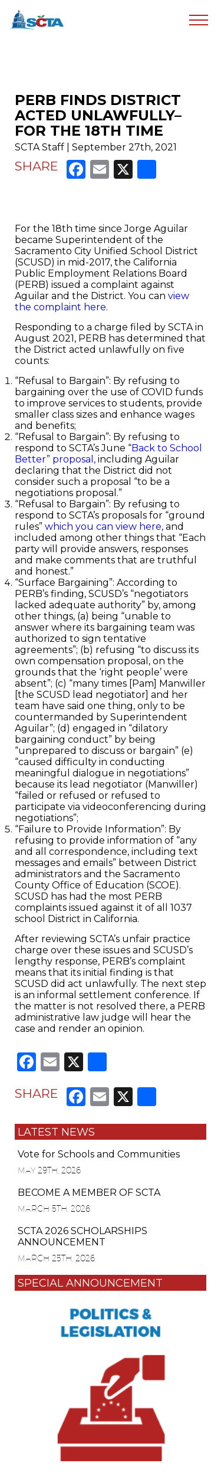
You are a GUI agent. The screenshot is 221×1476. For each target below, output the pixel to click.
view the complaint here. (102, 301)
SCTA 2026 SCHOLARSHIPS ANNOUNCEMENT (82, 1236)
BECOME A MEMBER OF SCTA (89, 1192)
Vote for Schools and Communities (99, 1154)
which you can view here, (104, 526)
